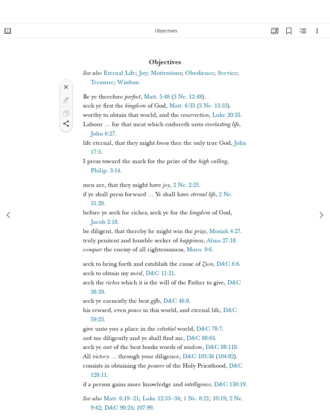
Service (227, 73)
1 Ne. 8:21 (196, 399)
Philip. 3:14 (105, 171)
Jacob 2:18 (104, 222)
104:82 (226, 356)
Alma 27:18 (221, 241)
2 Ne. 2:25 (186, 185)
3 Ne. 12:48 (188, 97)
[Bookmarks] (288, 31)
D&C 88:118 (221, 347)
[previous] (9, 215)
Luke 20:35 (226, 115)
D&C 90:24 (118, 408)
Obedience (199, 73)
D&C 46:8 (176, 301)
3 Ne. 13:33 (213, 106)
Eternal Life (119, 73)
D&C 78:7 (209, 329)
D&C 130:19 (229, 384)
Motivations (166, 73)
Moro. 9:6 (199, 250)
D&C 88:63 (200, 338)
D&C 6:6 (227, 264)
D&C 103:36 (198, 356)
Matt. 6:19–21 (121, 399)
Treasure (102, 82)
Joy (143, 73)
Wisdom (128, 82)
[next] (321, 215)
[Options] (317, 31)
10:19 (219, 399)
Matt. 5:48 (157, 97)
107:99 (145, 408)
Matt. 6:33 (182, 106)
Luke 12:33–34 (161, 399)
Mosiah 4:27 (224, 231)
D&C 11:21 (160, 273)
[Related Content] (303, 31)
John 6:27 (103, 134)
